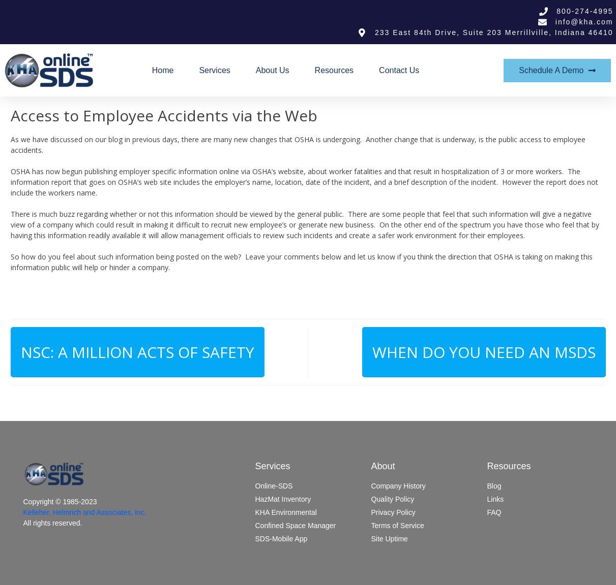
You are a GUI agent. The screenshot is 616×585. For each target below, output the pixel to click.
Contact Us (399, 70)
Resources (334, 70)
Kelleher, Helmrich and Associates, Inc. (84, 512)
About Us (272, 70)
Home (163, 70)
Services (214, 70)
